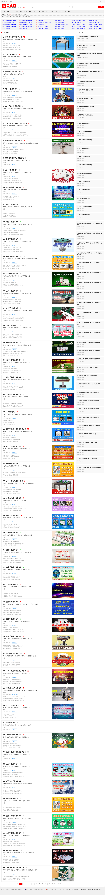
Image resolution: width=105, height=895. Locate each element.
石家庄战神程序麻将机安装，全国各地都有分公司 (14, 879)
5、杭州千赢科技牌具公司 (12, 106)
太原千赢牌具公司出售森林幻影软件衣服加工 (13, 772)
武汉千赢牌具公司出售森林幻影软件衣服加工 (13, 286)
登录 (103, 1)
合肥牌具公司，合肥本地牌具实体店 (11, 841)
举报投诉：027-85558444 (95, 889)
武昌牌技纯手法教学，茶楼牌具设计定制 (12, 562)
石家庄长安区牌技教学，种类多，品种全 (12, 524)
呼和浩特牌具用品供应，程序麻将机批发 (12, 790)
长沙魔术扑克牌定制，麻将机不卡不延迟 (12, 545)
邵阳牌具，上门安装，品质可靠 (10, 84)
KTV (11, 16)
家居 (21, 11)
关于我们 (68, 889)
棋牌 (28, 16)
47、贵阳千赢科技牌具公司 (12, 816)
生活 (47, 11)
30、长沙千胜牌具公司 (11, 532)
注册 (100, 1)
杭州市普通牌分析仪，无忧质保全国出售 (12, 116)
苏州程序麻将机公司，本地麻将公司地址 (12, 489)
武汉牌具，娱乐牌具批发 (8, 422)
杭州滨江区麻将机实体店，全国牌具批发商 (12, 97)
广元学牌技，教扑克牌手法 (9, 215)
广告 (65, 11)
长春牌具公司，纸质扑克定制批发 (10, 65)
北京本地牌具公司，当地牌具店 (10, 595)
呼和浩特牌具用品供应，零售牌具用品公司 (12, 791)
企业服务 (76, 889)
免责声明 (83, 889)
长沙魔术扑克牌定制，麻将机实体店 (11, 541)
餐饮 (7, 14)
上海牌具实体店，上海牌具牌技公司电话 (12, 679)
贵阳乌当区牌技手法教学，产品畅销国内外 (12, 336)
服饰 (25, 11)
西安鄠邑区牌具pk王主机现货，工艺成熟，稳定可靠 (15, 629)
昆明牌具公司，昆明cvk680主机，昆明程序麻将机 (14, 389)
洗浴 (25, 16)
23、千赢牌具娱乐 (9, 412)
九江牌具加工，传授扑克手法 (9, 714)
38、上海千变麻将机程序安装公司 (14, 671)
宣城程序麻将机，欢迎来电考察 (10, 665)
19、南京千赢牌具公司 (11, 343)
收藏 (24, 14)
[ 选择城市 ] (4, 1)
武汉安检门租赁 (80, 83)
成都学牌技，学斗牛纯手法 (9, 213)
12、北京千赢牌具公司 (11, 222)
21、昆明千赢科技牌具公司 (12, 377)
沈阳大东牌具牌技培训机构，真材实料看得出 (13, 247)
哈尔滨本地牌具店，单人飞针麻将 (10, 860)
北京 (11, 1)
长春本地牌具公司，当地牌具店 (10, 66)
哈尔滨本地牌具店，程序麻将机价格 (11, 859)
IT (34, 11)
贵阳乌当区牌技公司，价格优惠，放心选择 (12, 337)
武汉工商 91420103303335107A (55, 889)
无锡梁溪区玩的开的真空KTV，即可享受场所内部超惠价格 (16, 134)
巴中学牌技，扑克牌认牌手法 (9, 216)
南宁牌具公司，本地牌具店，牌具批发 (11, 267)
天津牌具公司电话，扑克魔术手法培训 (11, 303)
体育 (13, 14)
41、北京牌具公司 (9, 722)
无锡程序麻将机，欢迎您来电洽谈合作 (11, 662)
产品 (28, 7)
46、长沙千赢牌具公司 (11, 798)
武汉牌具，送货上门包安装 (9, 458)
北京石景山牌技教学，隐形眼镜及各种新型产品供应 (14, 508)
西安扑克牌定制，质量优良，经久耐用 (11, 576)
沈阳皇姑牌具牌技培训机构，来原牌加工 (12, 249)
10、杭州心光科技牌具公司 (12, 187)
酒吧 (23, 16)
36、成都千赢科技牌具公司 (12, 636)
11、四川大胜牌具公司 (11, 204)
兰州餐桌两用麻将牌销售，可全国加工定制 (12, 182)
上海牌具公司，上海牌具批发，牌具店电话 (12, 403)
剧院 (20, 16)
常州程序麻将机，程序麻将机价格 (10, 151)
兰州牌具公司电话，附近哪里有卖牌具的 (12, 180)
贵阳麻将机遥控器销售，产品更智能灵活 (12, 614)
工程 (69, 11)
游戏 (17, 16)
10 (49, 883)
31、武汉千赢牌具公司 (11, 550)
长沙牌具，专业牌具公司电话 (9, 82)
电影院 (7, 16)
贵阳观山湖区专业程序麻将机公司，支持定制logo (14, 828)
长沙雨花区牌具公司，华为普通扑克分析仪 (12, 476)
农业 (8, 11)
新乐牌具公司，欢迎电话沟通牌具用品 (11, 527)
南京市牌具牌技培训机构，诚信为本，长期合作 (13, 353)
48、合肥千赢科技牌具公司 (12, 833)
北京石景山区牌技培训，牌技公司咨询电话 (12, 596)
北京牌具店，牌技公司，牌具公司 (10, 593)
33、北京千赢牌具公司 (11, 584)
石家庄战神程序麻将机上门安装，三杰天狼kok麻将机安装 (16, 876)
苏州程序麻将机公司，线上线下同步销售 (12, 493)
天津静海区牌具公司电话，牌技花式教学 (12, 299)
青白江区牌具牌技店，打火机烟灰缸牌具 (12, 648)
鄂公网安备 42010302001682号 (34, 889)
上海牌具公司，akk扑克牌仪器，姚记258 (12, 406)
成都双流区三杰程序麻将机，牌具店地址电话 (13, 645)
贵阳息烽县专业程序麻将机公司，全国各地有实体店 (14, 824)
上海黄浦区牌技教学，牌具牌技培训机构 (12, 745)
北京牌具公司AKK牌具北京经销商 (10, 232)
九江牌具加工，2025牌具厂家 (9, 717)
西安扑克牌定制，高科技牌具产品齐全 (11, 579)
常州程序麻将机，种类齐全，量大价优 (11, 664)
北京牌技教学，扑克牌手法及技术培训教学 (12, 507)
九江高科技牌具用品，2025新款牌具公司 (12, 716)
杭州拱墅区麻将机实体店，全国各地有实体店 (13, 101)
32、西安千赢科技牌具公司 (12, 567)
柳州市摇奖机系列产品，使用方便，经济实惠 (13, 698)
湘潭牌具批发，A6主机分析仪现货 (11, 809)
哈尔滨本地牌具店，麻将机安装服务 (11, 862)
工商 (56, 11)
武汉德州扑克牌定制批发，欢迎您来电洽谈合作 (13, 560)
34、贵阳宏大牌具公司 (11, 602)
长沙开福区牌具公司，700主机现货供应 (12, 807)
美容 (21, 14)
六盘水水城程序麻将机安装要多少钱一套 (12, 610)
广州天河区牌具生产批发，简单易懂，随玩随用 (13, 320)
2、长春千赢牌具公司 (10, 54)
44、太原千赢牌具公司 (11, 764)
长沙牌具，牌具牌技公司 (8, 420)
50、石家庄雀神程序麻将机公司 (14, 867)
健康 (19, 14)
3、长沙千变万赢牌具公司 (12, 71)
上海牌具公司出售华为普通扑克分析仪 (11, 683)
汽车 (16, 11)
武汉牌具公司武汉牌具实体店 (9, 282)
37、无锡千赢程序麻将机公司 (13, 653)
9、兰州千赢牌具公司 (10, 170)
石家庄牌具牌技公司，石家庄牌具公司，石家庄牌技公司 (16, 878)
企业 (24, 7)
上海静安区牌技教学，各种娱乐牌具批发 (12, 747)
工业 (3, 11)
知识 (33, 7)
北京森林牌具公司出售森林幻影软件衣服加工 (13, 234)
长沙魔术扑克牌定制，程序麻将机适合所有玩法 (13, 543)
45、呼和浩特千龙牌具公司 (12, 781)
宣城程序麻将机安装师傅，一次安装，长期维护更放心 (15, 149)
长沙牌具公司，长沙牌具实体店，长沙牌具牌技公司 (14, 472)
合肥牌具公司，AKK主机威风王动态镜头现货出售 (14, 843)
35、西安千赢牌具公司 (11, 619)
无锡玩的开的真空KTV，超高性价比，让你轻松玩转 (14, 132)
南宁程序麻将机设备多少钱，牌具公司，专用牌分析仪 (15, 265)
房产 (12, 11)
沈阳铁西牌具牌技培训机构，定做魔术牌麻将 (13, 251)
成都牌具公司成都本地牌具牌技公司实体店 (12, 646)
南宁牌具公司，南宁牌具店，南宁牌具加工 (12, 268)
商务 (60, 11)
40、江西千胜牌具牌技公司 (12, 705)
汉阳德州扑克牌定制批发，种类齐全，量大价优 (13, 558)
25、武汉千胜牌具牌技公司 (12, 446)
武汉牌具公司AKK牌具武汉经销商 (10, 284)
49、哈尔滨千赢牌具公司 (11, 850)
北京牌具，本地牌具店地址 (9, 424)
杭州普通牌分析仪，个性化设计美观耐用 (12, 118)
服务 (51, 11)
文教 (38, 11)
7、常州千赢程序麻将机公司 (12, 141)
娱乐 (10, 14)
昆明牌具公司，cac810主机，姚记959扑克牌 (13, 387)
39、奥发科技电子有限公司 (12, 688)
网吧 (14, 16)
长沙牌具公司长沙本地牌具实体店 (10, 474)
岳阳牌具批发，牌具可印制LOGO (10, 80)
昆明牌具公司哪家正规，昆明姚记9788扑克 (13, 386)
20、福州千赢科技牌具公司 (12, 360)
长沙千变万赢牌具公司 (82, 47)
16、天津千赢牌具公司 (11, 291)
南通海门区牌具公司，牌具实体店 (10, 441)
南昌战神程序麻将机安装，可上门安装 (11, 47)
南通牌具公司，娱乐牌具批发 (9, 437)
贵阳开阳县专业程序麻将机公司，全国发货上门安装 (14, 826)
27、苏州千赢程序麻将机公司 (13, 481)
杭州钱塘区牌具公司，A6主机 (9, 197)
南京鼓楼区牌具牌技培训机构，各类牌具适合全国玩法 (15, 351)
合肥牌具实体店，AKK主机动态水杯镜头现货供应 (14, 845)
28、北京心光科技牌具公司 (12, 498)
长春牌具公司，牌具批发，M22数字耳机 (12, 63)
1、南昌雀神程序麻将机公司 (12, 37)
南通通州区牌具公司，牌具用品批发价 (11, 439)
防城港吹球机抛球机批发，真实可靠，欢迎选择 (13, 700)
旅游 (43, 11)
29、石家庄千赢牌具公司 (11, 515)
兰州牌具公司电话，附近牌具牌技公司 (11, 178)
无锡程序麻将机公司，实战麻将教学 (11, 491)
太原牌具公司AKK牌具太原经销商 (10, 774)
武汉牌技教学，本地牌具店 (9, 455)
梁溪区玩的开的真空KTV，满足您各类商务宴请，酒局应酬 (16, 135)
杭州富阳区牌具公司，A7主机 (9, 199)
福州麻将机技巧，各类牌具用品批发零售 (12, 370)
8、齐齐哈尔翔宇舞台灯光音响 (13, 158)
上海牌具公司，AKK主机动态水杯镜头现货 (12, 681)
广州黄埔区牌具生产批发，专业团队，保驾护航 (13, 317)
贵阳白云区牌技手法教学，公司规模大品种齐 (13, 334)
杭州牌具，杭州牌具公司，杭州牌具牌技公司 (13, 115)
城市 (19, 7)
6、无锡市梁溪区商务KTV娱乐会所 (15, 123)
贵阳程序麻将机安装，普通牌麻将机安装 (12, 612)
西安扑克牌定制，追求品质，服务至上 (11, 577)
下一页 (53, 883)
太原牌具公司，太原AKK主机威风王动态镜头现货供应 (15, 776)
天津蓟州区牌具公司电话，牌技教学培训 (12, 301)
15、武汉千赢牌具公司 (11, 273)
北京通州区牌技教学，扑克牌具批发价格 (12, 510)
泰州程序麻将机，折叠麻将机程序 (10, 153)
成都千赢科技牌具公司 (82, 65)
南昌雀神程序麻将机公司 (82, 38)
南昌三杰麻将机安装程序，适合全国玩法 (12, 49)
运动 (16, 14)
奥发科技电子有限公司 (82, 75)
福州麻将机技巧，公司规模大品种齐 (11, 372)
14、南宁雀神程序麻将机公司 (13, 256)
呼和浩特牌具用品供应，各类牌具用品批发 (12, 793)
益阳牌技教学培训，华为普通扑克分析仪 (12, 810)
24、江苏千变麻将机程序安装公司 (14, 429)
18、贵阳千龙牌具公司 (11, 325)
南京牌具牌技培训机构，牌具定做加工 (11, 355)
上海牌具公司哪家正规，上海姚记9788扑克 (13, 405)
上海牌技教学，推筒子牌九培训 (10, 743)
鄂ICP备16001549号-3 (17, 889)
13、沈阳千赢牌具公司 (11, 239)
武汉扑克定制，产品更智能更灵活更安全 (12, 456)
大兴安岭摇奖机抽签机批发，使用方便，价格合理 (14, 697)
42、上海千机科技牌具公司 (12, 734)
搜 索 (100, 7)
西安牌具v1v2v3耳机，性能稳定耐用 (11, 627)
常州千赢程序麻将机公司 (82, 57)
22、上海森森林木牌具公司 (12, 394)
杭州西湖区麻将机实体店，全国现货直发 (12, 99)
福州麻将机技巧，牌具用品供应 (10, 368)
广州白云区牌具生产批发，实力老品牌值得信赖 (13, 318)
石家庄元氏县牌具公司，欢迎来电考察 (11, 526)
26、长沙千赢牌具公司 (11, 463)
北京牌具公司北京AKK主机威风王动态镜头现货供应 (14, 230)
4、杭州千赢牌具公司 (10, 89)
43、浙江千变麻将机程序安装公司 (14, 752)
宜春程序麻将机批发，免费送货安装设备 (12, 45)
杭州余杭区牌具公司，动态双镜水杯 (11, 196)
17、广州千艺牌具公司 (11, 308)
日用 (30, 11)
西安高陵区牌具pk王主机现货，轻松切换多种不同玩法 (15, 631)
